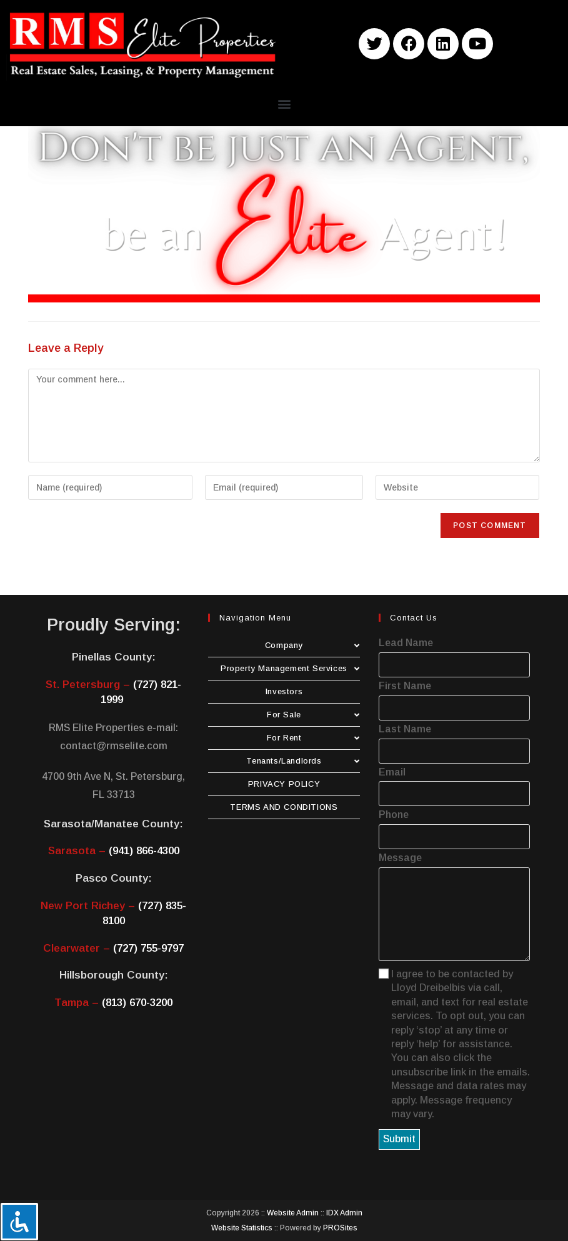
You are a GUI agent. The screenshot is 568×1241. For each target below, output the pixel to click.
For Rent (313, 737)
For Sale (313, 714)
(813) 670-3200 (137, 1003)
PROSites (340, 1228)
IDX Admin (344, 1213)
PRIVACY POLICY (284, 784)
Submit (399, 1139)
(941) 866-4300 (144, 851)
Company (312, 645)
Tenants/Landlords (302, 760)
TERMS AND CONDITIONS (283, 807)
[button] (284, 103)
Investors (284, 691)
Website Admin (293, 1213)
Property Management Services (290, 668)
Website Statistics (241, 1228)
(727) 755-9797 (148, 948)
